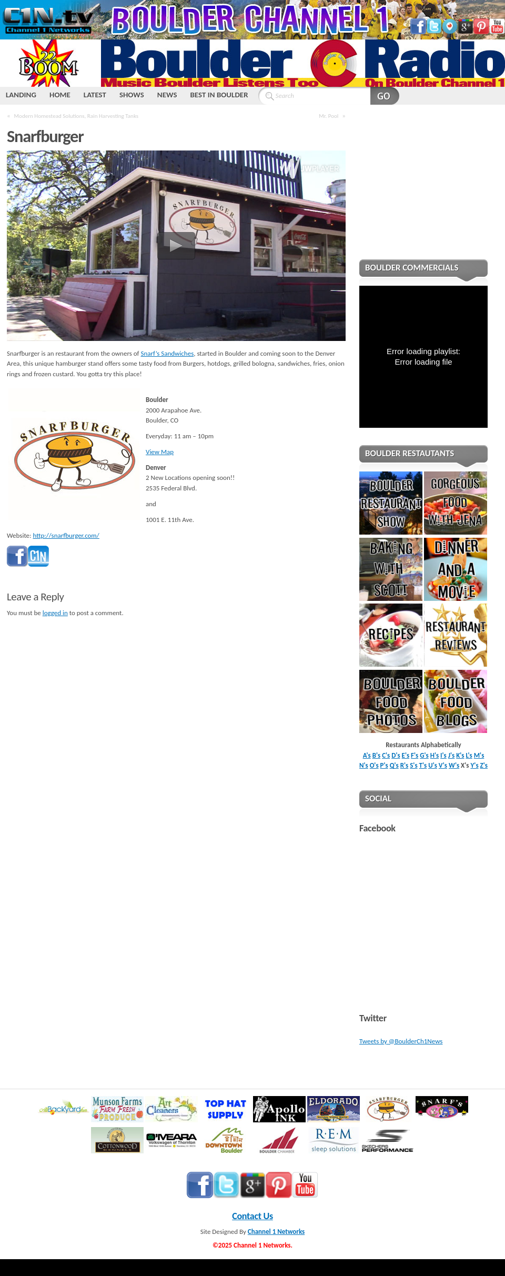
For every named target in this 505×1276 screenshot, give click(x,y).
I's (443, 755)
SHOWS (131, 94)
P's (384, 765)
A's (367, 755)
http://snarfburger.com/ (66, 535)
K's (460, 755)
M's (479, 755)
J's (451, 755)
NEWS (167, 94)
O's (374, 765)
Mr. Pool (328, 115)
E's (406, 755)
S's (413, 765)
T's (423, 765)
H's (434, 755)
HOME (59, 94)
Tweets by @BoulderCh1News (400, 1041)
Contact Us (252, 1216)
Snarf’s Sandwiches (167, 353)
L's (469, 755)
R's (404, 765)
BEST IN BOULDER (219, 94)
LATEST (95, 94)
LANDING (21, 94)
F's (414, 755)
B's (376, 755)
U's (432, 765)
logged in (55, 613)
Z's (484, 765)
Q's (394, 765)
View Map (160, 452)
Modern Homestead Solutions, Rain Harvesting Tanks (76, 115)
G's (424, 755)
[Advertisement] (423, 189)
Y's (474, 765)
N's (363, 765)
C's (386, 755)
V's (443, 765)
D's (395, 755)
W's (454, 765)
